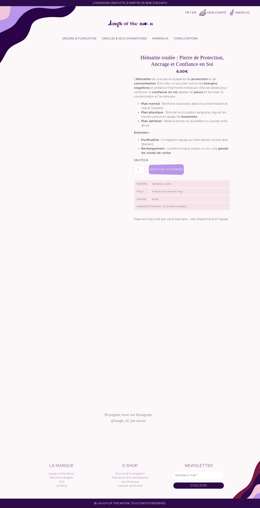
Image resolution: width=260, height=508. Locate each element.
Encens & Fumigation (79, 38)
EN (194, 12)
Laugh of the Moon (61, 473)
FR (187, 12)
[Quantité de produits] (139, 169)
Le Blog (61, 485)
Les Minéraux (130, 481)
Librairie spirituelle (130, 485)
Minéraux (160, 38)
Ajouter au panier (166, 169)
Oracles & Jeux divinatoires (124, 38)
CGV (61, 481)
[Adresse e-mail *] (198, 475)
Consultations (186, 38)
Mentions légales (61, 477)
